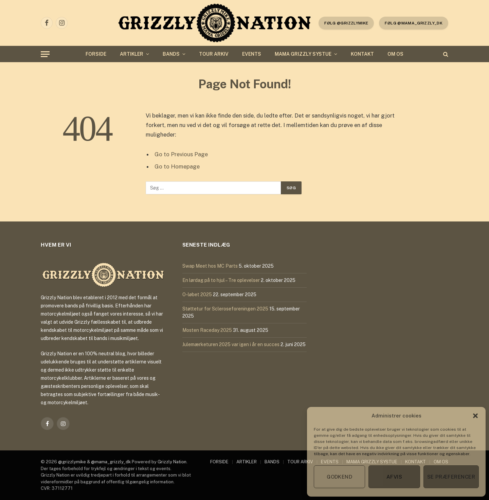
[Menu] (45, 54)
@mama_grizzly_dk (111, 461)
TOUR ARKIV (214, 54)
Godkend (339, 477)
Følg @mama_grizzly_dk (413, 23)
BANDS (171, 54)
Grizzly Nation (172, 461)
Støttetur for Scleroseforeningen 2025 (225, 308)
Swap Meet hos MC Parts (210, 266)
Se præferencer (451, 477)
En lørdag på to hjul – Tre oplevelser (221, 280)
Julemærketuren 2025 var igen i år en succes (230, 344)
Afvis (394, 477)
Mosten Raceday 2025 (207, 330)
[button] (475, 415)
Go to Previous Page (181, 154)
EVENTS (251, 54)
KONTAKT (362, 54)
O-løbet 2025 (197, 294)
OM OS (395, 54)
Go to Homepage (177, 166)
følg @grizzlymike (346, 23)
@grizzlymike (72, 461)
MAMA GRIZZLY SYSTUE (303, 54)
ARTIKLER (131, 54)
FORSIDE (96, 54)
